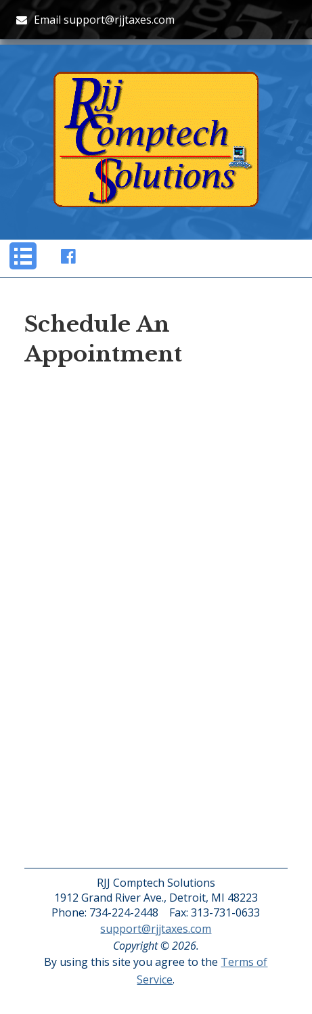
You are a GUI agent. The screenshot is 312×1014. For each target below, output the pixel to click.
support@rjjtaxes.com (155, 928)
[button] (23, 255)
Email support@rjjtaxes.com (95, 19)
